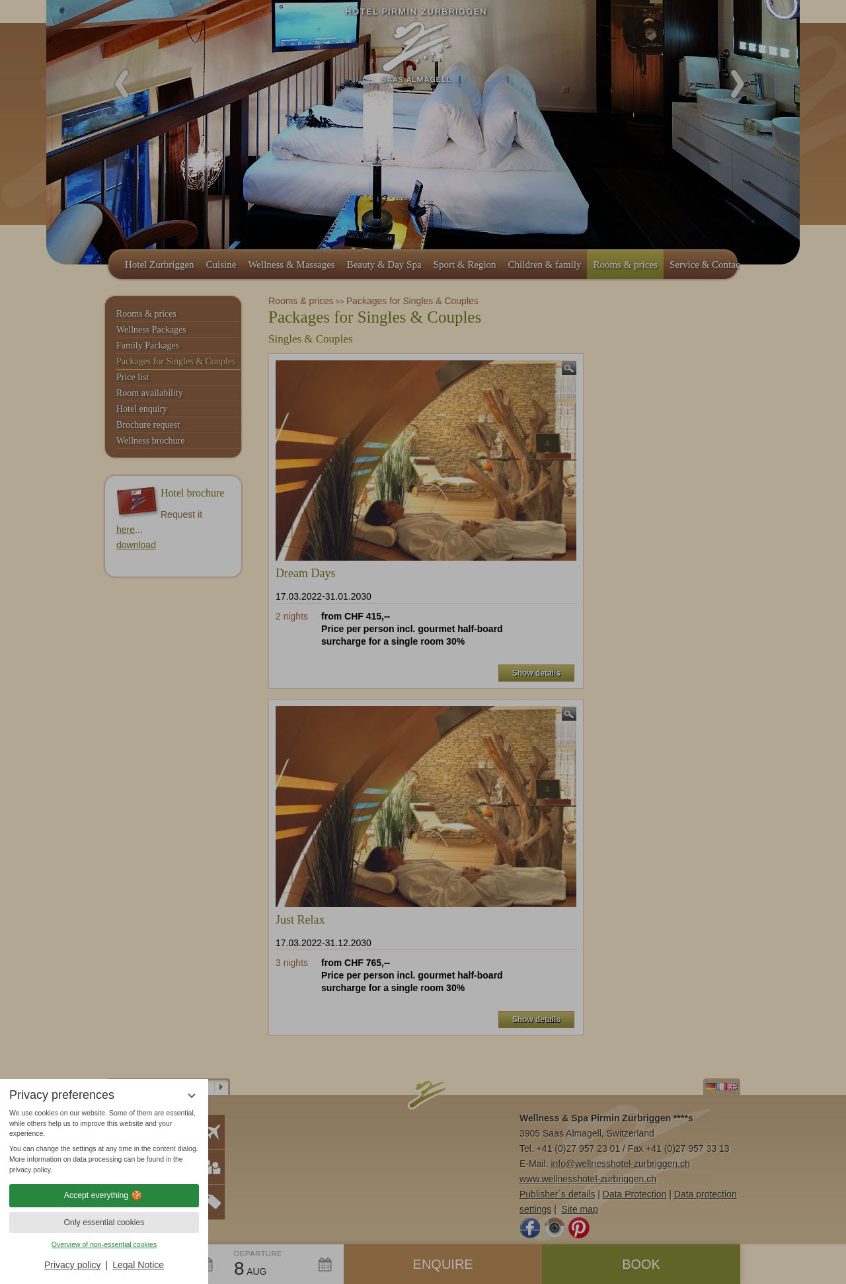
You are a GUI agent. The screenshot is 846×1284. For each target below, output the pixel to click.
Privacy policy (72, 1265)
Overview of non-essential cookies (104, 1244)
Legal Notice (138, 1265)
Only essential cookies (104, 1222)
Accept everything (104, 1195)
